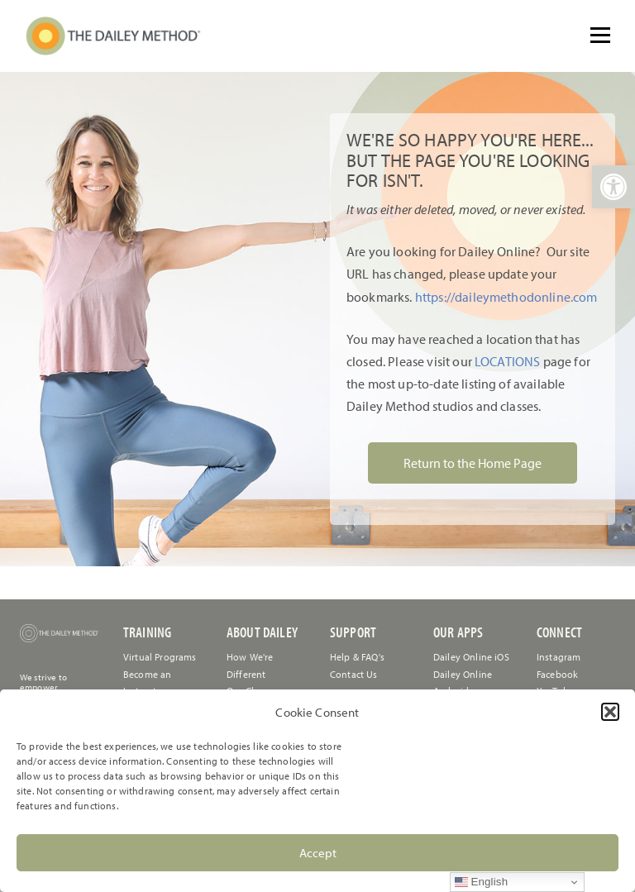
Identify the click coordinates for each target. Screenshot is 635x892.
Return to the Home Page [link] (472, 463)
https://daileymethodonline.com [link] (506, 297)
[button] (610, 712)
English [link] (481, 882)
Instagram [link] (558, 657)
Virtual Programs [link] (160, 657)
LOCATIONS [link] (506, 361)
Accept (318, 853)
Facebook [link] (557, 674)
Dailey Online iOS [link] (471, 657)
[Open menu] (600, 35)
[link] (613, 186)
